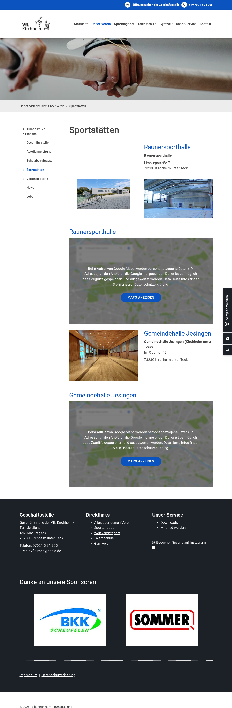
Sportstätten (77, 106)
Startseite (81, 24)
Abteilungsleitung (39, 151)
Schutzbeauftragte (39, 161)
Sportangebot (124, 24)
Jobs (30, 196)
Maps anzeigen (141, 297)
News (31, 187)
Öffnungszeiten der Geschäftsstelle (156, 4)
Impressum (28, 675)
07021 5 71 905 (45, 545)
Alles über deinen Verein (112, 522)
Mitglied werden (173, 528)
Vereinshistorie (37, 179)
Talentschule (146, 24)
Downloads (169, 522)
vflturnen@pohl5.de (46, 551)
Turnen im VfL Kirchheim (34, 131)
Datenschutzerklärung (58, 675)
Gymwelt (166, 24)
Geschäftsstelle (38, 142)
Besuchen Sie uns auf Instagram (181, 542)
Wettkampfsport (107, 533)
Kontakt (205, 24)
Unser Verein (101, 24)
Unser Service (186, 24)
